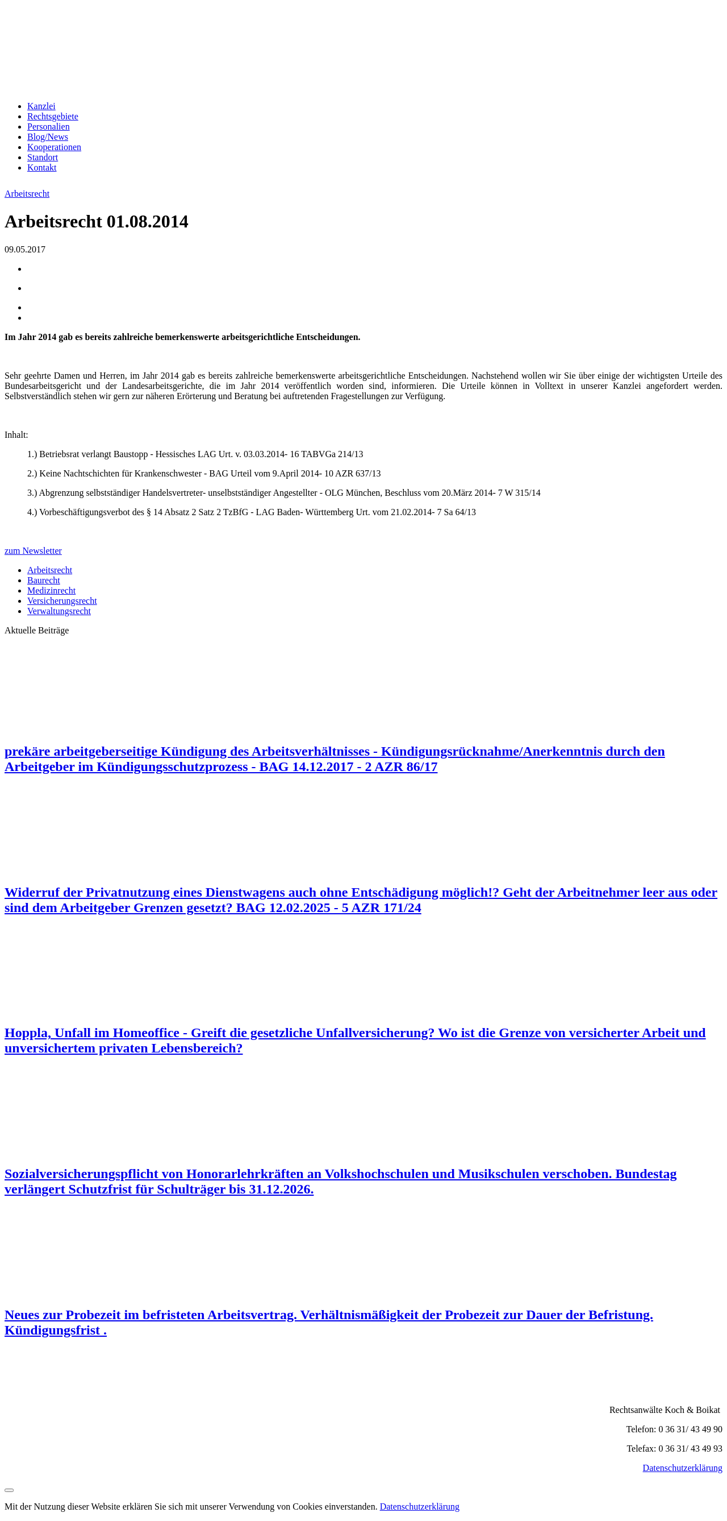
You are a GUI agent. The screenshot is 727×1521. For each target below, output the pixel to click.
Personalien (48, 126)
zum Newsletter (33, 551)
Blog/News (47, 137)
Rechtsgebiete (52, 116)
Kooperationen (54, 147)
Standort (42, 157)
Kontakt (42, 167)
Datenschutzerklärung (682, 1468)
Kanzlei (41, 106)
